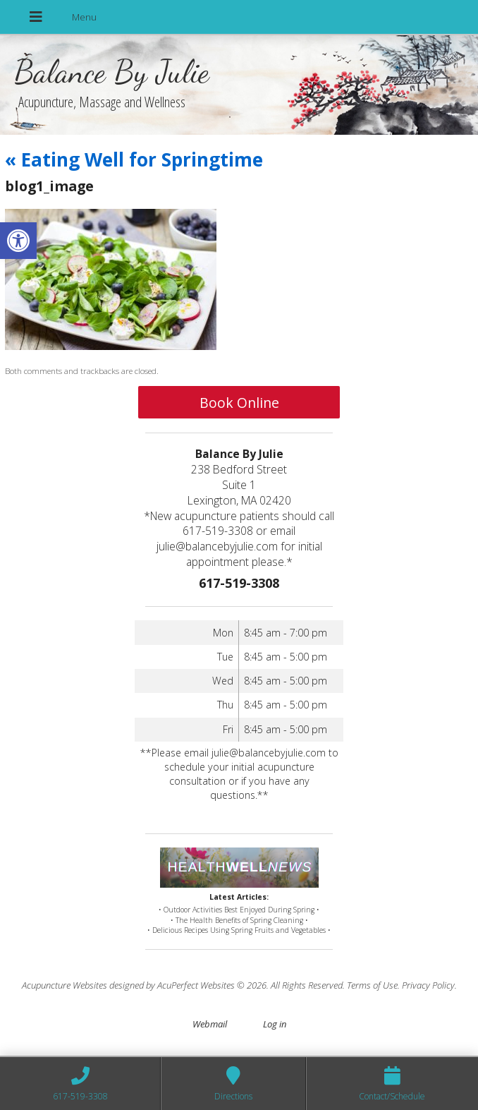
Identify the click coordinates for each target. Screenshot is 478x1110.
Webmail (209, 1024)
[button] (18, 240)
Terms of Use (372, 985)
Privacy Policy (428, 985)
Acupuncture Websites (64, 985)
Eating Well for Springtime (134, 159)
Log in (274, 1024)
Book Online (239, 402)
